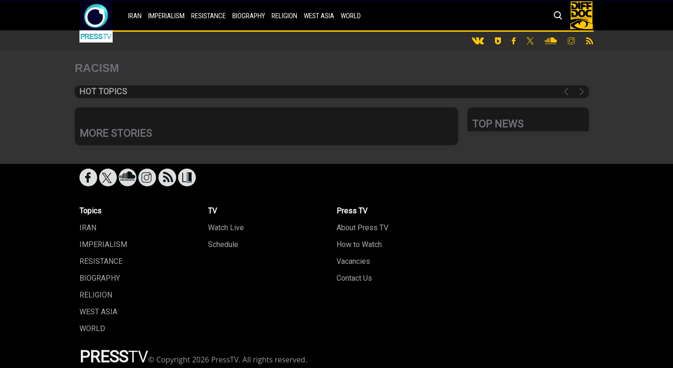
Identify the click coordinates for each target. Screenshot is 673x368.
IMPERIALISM (166, 16)
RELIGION (284, 16)
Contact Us (354, 278)
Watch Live (226, 227)
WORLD (351, 16)
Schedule (223, 244)
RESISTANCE (208, 16)
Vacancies (353, 261)
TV (212, 210)
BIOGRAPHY (248, 16)
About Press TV (362, 227)
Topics (90, 210)
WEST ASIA (319, 16)
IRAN (135, 16)
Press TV (351, 210)
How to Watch (359, 244)
